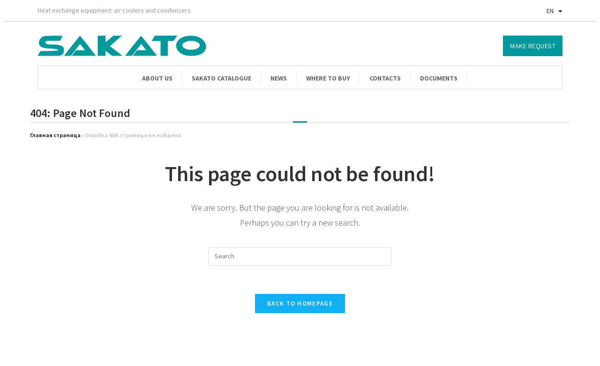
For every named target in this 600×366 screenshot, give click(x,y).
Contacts (385, 78)
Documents (439, 78)
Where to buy (328, 78)
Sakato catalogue (221, 78)
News (278, 78)
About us (157, 78)
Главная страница (55, 135)
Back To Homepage (300, 303)
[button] (532, 46)
